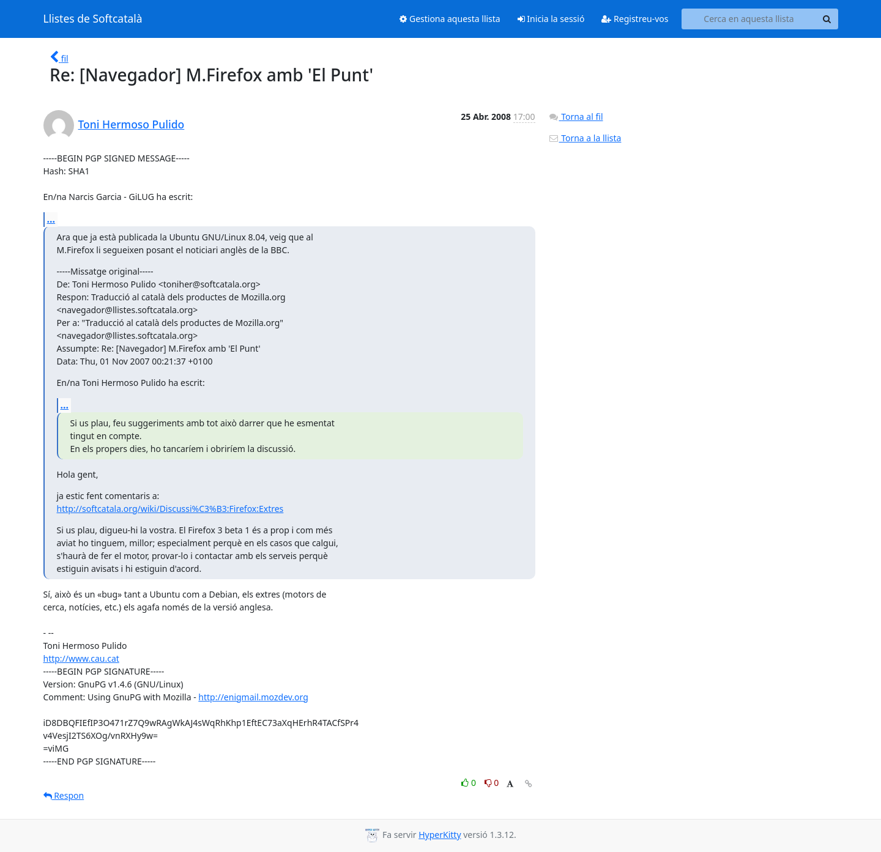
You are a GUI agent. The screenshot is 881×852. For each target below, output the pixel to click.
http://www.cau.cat (81, 658)
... (51, 219)
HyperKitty (439, 834)
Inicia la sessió (551, 18)
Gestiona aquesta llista (450, 18)
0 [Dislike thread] (492, 782)
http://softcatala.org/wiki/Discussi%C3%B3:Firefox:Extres (170, 508)
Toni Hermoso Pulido (131, 124)
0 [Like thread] (469, 782)
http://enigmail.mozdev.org (253, 697)
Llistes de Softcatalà (93, 19)
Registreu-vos (634, 18)
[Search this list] (749, 19)
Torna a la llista (585, 138)
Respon (63, 795)
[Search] (827, 19)
